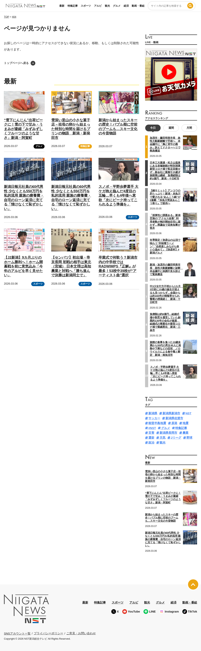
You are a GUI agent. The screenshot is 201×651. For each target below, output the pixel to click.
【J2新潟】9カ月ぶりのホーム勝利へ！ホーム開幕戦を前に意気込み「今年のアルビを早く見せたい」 (23, 266)
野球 (189, 437)
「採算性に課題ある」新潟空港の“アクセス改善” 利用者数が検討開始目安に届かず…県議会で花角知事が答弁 (165, 221)
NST (188, 413)
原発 (174, 423)
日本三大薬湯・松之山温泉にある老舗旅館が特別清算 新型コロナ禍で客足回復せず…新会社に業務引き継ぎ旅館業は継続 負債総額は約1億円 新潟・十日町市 (166, 170)
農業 (185, 432)
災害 (151, 432)
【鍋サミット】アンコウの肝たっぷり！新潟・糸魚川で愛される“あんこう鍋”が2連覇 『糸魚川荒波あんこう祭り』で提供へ (165, 197)
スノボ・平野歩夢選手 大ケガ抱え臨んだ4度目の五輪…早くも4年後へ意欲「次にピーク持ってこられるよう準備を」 (118, 195)
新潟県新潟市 (171, 413)
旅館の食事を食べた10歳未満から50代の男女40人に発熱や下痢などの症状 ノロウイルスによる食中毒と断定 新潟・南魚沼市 (165, 348)
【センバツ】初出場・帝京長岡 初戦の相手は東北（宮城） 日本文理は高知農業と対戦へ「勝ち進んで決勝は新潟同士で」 (71, 266)
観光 (107, 5)
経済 (126, 5)
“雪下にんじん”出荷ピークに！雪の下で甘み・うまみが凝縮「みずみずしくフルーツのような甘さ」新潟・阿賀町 (23, 129)
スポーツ (86, 5)
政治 (151, 442)
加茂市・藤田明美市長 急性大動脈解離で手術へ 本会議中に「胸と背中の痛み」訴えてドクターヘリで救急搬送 (165, 144)
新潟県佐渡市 (174, 418)
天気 (162, 437)
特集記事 (73, 5)
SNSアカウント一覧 (17, 633)
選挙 (151, 437)
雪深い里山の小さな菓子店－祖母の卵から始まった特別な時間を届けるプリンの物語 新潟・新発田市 (70, 129)
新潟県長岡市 (168, 432)
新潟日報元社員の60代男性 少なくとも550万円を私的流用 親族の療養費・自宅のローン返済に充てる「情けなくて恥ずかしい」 (163, 539)
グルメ (117, 5)
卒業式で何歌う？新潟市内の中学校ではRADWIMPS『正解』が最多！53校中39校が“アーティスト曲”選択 (118, 266)
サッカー (154, 418)
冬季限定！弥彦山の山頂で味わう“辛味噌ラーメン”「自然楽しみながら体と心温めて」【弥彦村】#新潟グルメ (165, 246)
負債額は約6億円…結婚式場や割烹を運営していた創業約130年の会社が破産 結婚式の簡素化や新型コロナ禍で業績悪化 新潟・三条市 (165, 322)
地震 (185, 423)
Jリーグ (176, 437)
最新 (61, 5)
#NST (152, 427)
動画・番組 (138, 5)
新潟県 (152, 413)
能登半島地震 (157, 423)
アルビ (98, 5)
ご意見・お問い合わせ (81, 633)
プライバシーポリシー (48, 633)
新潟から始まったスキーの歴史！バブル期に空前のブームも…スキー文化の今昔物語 (161, 517)
